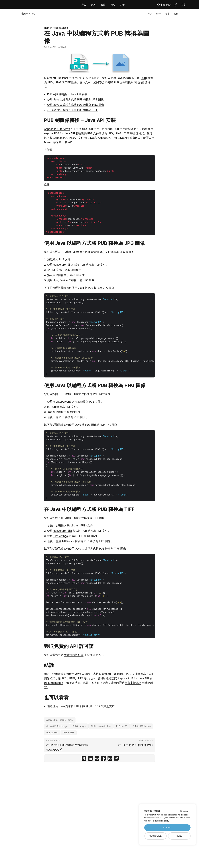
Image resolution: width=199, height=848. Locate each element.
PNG (58, 82)
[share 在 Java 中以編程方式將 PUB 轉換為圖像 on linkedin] (90, 759)
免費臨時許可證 (73, 654)
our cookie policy (162, 821)
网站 (113, 4)
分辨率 (71, 275)
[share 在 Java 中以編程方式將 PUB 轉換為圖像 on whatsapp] (110, 759)
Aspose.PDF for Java (57, 133)
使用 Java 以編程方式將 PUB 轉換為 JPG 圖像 (75, 99)
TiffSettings (60, 536)
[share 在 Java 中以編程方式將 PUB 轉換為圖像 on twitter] (84, 759)
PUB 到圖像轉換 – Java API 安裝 (67, 94)
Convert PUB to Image (56, 726)
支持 (103, 4)
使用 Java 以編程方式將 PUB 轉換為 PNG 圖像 (75, 104)
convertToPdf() (62, 530)
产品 (83, 4)
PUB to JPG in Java (141, 726)
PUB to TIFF (68, 732)
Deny (179, 836)
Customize (155, 836)
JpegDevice (60, 280)
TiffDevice (68, 541)
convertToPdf (61, 264)
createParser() (62, 401)
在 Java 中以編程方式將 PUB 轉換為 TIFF (72, 110)
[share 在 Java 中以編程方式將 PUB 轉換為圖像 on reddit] (97, 759)
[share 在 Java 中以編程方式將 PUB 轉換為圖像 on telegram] (116, 759)
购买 (93, 4)
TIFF (68, 82)
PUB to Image (79, 726)
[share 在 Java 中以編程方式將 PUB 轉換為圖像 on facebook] (103, 759)
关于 (122, 4)
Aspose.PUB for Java (57, 128)
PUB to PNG (52, 732)
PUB (143, 78)
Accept (167, 827)
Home (25, 14)
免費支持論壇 (133, 682)
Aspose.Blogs (60, 27)
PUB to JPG (121, 726)
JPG (50, 82)
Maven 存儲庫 (52, 142)
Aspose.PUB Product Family (59, 720)
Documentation (53, 682)
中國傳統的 (164, 4)
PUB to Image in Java (101, 726)
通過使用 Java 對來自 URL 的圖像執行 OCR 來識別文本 (81, 706)
